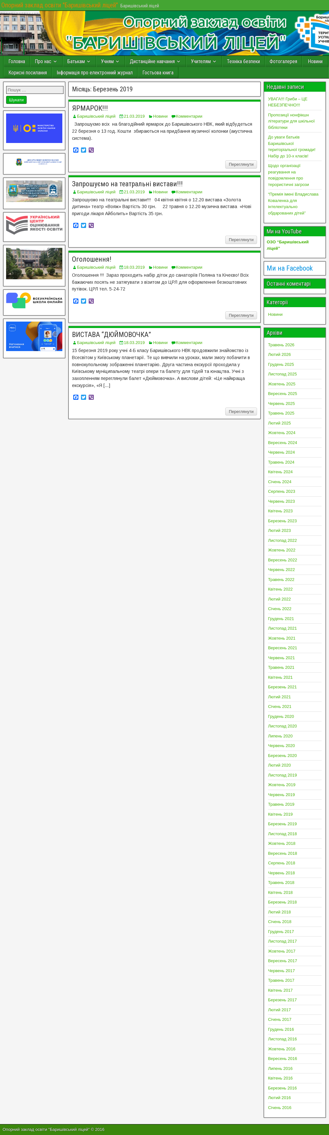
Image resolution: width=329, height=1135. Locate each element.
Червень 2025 (281, 403)
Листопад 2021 (282, 628)
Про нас (43, 61)
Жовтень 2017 (281, 951)
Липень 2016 (280, 1068)
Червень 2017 (281, 970)
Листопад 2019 (282, 775)
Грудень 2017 (281, 931)
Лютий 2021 (279, 696)
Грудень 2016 (281, 1029)
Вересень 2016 (282, 1058)
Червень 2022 (281, 569)
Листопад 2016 (282, 1039)
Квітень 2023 (280, 511)
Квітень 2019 (280, 814)
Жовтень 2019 (281, 784)
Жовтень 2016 (281, 1049)
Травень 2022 (281, 579)
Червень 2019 (281, 794)
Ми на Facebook (290, 268)
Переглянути (241, 164)
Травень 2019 (281, 804)
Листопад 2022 (282, 540)
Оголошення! (91, 259)
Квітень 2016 (280, 1078)
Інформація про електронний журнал (95, 73)
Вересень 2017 (282, 960)
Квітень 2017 (280, 990)
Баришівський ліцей (96, 116)
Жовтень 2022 (281, 550)
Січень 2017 (279, 1019)
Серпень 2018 (281, 863)
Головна (16, 61)
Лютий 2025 (279, 423)
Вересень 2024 (282, 442)
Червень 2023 (281, 501)
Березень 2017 (282, 999)
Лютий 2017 (279, 1009)
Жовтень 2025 (281, 384)
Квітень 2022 (280, 589)
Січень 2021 (279, 706)
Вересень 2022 (282, 560)
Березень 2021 (282, 687)
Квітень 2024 (280, 471)
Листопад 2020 (282, 726)
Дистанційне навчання (152, 61)
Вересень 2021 (282, 647)
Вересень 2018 (282, 853)
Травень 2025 (281, 413)
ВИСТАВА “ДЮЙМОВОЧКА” (111, 335)
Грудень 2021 (281, 618)
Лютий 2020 (279, 765)
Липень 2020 (280, 736)
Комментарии (189, 116)
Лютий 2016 (279, 1097)
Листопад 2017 (282, 941)
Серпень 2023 (281, 491)
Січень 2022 (279, 608)
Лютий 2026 (279, 354)
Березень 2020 (282, 755)
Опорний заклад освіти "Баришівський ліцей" (59, 5)
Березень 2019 (282, 823)
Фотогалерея (283, 61)
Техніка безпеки (243, 61)
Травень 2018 (281, 882)
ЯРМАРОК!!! (90, 108)
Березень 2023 (282, 520)
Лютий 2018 (279, 912)
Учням (107, 61)
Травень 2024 (281, 462)
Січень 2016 (279, 1107)
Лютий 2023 (279, 530)
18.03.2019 (134, 267)
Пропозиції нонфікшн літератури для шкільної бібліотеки (291, 121)
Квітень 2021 (280, 677)
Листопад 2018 (282, 833)
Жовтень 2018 (281, 843)
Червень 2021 (281, 657)
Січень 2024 (279, 481)
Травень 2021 (281, 667)
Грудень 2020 (281, 716)
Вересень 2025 (282, 393)
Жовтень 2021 (281, 638)
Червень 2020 (281, 745)
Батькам (76, 61)
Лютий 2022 (279, 599)
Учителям (201, 61)
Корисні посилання (27, 73)
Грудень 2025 (281, 364)
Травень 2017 (281, 980)
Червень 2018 (281, 872)
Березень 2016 (282, 1088)
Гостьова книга (157, 73)
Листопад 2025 (282, 374)
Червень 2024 (281, 452)
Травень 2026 (281, 344)
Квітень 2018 (280, 892)
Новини (315, 61)
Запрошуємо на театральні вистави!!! (127, 184)
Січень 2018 (279, 921)
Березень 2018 (282, 902)
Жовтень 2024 (281, 432)
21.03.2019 (134, 116)
